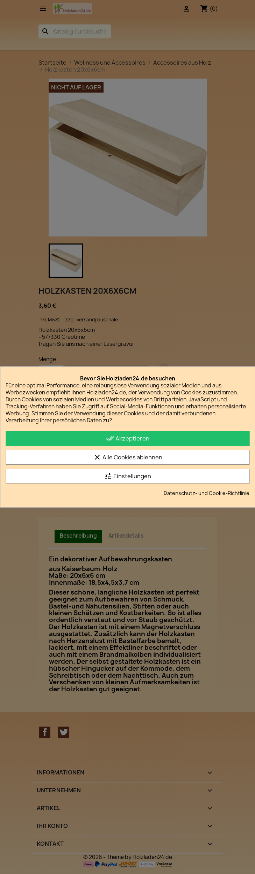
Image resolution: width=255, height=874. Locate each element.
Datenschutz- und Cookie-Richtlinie (206, 493)
